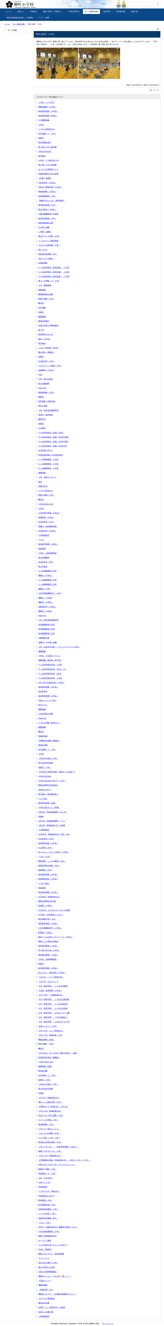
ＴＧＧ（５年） (44, 856)
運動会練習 (42, 1285)
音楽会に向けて (44, 790)
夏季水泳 (42, 419)
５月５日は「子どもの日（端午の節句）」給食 (57, 1053)
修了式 (41, 330)
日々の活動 (12, 30)
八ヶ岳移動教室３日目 (47, 571)
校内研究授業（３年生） (48, 111)
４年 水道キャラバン (47, 477)
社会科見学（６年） (46, 839)
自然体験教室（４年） (47, 196)
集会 (40, 482)
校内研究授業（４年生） (48, 968)
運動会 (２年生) (45, 598)
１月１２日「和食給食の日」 (50, 1156)
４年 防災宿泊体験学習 (48, 410)
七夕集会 (42, 428)
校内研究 (107, 11)
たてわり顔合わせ (45, 491)
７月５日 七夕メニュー (48, 982)
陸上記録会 (42, 566)
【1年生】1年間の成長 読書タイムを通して (56, 772)
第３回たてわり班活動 (47, 165)
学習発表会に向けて (46, 1196)
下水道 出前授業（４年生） (50, 990)
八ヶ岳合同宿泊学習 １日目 (50, 678)
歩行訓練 (42, 308)
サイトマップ (107, 1323)
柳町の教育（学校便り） (53, 11)
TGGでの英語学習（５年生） (50, 187)
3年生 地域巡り (45, 1249)
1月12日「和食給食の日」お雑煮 (51, 825)
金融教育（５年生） (46, 370)
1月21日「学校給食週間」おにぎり (52, 812)
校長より (21, 11)
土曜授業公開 (43, 638)
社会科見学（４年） (46, 361)
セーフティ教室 (44, 1240)
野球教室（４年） (45, 1200)
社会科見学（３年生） (47, 531)
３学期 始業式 (44, 178)
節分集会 (42, 156)
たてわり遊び (43, 883)
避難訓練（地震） (45, 1066)
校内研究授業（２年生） (48, 843)
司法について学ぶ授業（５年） (51, 1115)
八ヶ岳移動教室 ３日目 (48, 459)
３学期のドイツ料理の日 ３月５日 (53, 1107)
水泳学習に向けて (45, 450)
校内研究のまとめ (45, 334)
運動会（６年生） (45, 575)
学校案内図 (120, 11)
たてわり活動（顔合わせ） (49, 723)
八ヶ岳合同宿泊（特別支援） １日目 (53, 276)
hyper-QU (42, 388)
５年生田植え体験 (45, 714)
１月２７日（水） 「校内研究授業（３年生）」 (58, 1147)
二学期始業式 (43, 1316)
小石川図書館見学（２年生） (50, 928)
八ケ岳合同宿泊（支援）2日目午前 (52, 446)
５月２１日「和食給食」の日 (50, 1035)
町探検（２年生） (45, 906)
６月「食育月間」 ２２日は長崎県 (53, 986)
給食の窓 (134, 11)
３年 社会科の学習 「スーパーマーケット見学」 (59, 647)
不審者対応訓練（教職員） (49, 741)
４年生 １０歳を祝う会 (48, 160)
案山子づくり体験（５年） (49, 236)
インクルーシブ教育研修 (48, 241)
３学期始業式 (43, 535)
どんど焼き (42, 799)
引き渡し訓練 (43, 227)
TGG (40, 375)
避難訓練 (42, 290)
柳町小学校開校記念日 (47, 1236)
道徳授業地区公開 (45, 223)
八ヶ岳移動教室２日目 (47, 580)
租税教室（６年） (45, 870)
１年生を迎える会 (45, 504)
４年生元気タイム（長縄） (49, 807)
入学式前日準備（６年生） (49, 513)
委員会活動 (42, 745)
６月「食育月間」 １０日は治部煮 (53, 1008)
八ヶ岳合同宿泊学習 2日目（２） (52, 669)
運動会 (41, 397)
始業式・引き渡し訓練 (47, 642)
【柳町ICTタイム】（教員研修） (51, 200)
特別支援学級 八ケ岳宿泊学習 (50, 455)
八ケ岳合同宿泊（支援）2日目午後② (53, 437)
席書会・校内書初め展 (47, 526)
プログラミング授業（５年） (50, 366)
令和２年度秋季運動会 (47, 1272)
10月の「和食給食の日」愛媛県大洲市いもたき (57, 1227)
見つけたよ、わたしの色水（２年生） (53, 852)
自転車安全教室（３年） (48, 1209)
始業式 (41, 138)
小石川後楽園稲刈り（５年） (50, 593)
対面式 (41, 312)
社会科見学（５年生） (47, 183)
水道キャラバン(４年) (47, 700)
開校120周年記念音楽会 (48, 785)
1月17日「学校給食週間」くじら (51, 821)
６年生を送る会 (44, 151)
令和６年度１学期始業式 (48, 325)
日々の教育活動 (91, 11)
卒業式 (41, 1093)
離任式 (41, 303)
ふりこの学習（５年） (47, 1214)
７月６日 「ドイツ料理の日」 (51, 977)
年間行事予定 (74, 11)
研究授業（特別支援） (47, 401)
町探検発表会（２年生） (48, 879)
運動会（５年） (44, 589)
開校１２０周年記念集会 (48, 941)
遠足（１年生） (44, 339)
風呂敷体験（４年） (46, 1124)
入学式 (41, 125)
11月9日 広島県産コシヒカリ (50, 915)
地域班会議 (42, 736)
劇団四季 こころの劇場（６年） (52, 861)
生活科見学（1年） (46, 562)
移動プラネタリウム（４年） (50, 1151)
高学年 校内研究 (45, 415)
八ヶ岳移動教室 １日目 (48, 468)
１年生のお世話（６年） (48, 758)
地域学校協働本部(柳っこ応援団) (19, 18)
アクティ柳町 (44, 18)
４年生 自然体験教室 (47, 553)
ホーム (9, 11)
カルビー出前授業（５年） (49, 245)
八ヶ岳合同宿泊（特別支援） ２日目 (53, 272)
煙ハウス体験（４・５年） (49, 281)
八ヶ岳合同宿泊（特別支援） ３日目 (53, 267)
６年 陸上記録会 (45, 379)
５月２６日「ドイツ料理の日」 (51, 1031)
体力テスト (42, 705)
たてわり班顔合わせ (46, 129)
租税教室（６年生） (46, 517)
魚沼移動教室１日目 (46, 633)
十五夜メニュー (44, 1281)
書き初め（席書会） (46, 352)
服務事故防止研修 (45, 294)
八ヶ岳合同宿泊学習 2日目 (49, 674)
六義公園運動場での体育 (48, 214)
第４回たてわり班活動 (47, 147)
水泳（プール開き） (46, 258)
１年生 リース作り (46, 102)
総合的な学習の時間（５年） (50, 1142)
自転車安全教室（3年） (48, 254)
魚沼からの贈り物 (45, 1312)
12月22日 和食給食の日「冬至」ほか (54, 834)
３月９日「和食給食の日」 (49, 1098)
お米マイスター (44, 1182)
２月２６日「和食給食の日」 (50, 1111)
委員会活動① (43, 321)
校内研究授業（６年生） (48, 687)
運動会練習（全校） (46, 1040)
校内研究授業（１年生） (48, 955)
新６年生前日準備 (45, 763)
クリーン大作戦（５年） (48, 1120)
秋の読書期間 (43, 384)
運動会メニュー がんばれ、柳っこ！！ (54, 1276)
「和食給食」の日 (45, 1290)
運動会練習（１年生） (47, 107)
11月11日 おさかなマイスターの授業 (54, 910)
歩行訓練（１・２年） (47, 134)
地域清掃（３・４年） (47, 1173)
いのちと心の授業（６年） (49, 1133)
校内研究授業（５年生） (48, 923)
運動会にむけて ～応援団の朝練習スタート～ (57, 1294)
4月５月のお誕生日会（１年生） (51, 682)
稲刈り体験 (42, 406)
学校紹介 (33, 11)
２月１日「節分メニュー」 (49, 1129)
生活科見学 (42, 691)
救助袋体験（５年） (46, 392)
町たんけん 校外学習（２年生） (52, 973)
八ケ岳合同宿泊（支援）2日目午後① (53, 441)
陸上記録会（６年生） (47, 209)
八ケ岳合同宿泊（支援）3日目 (50, 433)
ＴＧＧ (41, 540)
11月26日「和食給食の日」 (49, 897)
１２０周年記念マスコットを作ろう (53, 1245)
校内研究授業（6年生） (48, 116)
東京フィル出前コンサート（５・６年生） (55, 937)
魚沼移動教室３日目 (46, 625)
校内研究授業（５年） (47, 218)
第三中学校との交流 (46, 1267)
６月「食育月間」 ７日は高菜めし (53, 1017)
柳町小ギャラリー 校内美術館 (51, 1254)
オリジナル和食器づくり (48, 169)
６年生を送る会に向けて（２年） (52, 781)
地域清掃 (42, 549)
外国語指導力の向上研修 (48, 174)
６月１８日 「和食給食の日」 (51, 995)
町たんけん (42, 250)
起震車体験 (42, 263)
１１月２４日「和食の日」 (49, 1191)
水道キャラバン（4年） (48, 1026)
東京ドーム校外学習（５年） (50, 1102)
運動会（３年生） (45, 611)
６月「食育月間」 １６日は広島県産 (53, 999)
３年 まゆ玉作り (45, 1178)
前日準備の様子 (44, 142)
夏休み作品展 (43, 1303)
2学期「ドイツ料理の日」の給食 (51, 1307)
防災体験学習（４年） (47, 919)
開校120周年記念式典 (47, 901)
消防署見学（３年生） (47, 607)
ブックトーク (43, 1258)
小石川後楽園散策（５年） (49, 1231)
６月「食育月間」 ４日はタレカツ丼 (53, 1022)
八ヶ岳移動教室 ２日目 (48, 464)
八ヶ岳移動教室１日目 (47, 584)
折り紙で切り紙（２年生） (49, 950)
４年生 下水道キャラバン (49, 656)
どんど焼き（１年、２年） (49, 1138)
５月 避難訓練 (44, 285)
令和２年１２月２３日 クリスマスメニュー (56, 1164)
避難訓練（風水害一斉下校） (50, 660)
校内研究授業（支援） (47, 803)
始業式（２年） (44, 767)
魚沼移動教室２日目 (46, 629)
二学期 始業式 (44, 232)
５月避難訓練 (43, 120)
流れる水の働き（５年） (48, 1263)
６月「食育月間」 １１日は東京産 (53, 1004)
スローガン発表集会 (46, 1298)
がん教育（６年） (45, 848)
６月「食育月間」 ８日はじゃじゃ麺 (53, 1013)
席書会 (41, 816)
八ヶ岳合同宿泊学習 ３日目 (50, 665)
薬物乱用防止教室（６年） (49, 866)
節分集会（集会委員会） (48, 794)
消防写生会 (42, 486)
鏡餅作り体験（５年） (47, 1169)
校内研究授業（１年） (47, 205)
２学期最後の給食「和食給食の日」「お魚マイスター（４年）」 (64, 1160)
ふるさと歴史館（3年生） (49, 348)
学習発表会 (42, 1187)
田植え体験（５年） (46, 299)
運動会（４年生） (45, 602)
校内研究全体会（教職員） (49, 1057)
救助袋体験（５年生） (47, 191)
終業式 (41, 424)
